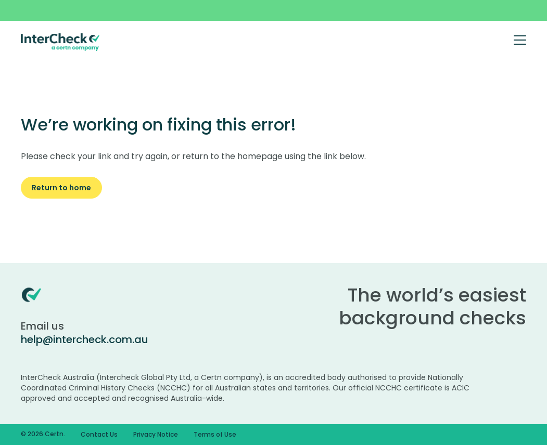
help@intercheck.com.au (84, 339)
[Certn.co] (60, 41)
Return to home (61, 187)
